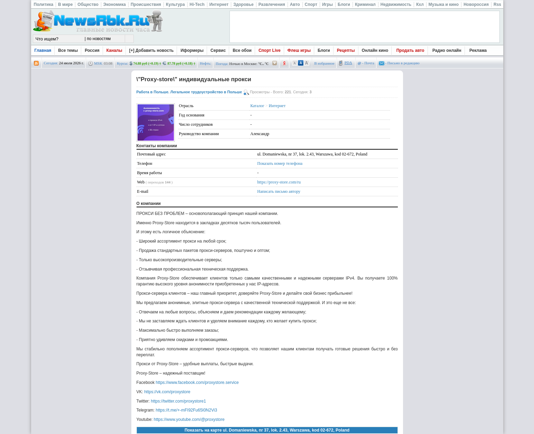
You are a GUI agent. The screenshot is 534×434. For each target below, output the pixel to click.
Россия (92, 50)
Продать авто (410, 50)
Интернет (277, 105)
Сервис (218, 50)
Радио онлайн (446, 50)
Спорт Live (270, 50)
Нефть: (205, 63)
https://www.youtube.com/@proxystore (189, 419)
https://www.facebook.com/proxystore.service (197, 382)
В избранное (324, 63)
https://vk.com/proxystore (167, 391)
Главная (43, 50)
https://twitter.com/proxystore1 (178, 401)
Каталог (257, 105)
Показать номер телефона (279, 163)
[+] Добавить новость (151, 50)
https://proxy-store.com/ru (279, 182)
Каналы (114, 50)
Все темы (68, 50)
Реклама (478, 50)
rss (36, 63)
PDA (348, 62)
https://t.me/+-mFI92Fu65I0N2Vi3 (186, 410)
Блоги (324, 50)
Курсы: (122, 63)
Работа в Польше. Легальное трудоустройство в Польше (189, 92)
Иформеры (192, 50)
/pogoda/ (274, 63)
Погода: (222, 64)
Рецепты (346, 50)
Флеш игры (299, 50)
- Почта (366, 63)
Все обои (242, 50)
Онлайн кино (375, 50)
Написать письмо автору (278, 191)
